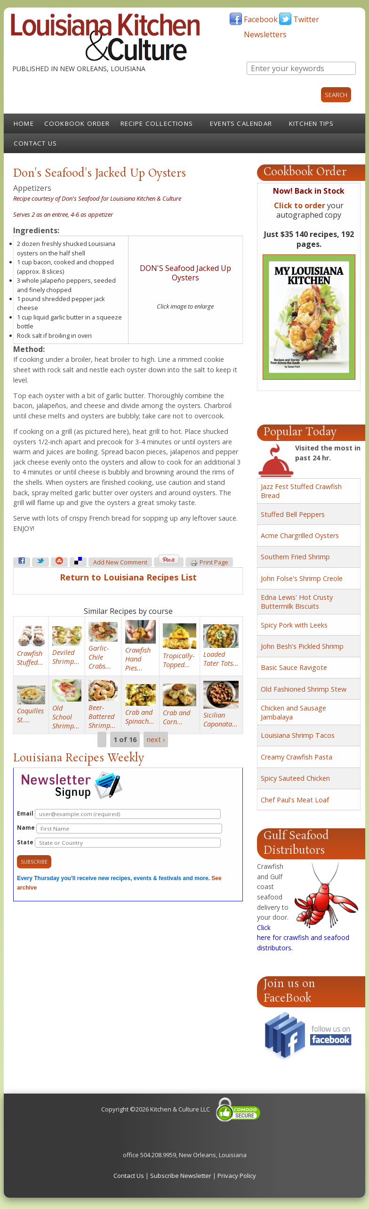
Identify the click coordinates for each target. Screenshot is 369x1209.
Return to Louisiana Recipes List (128, 577)
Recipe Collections (156, 123)
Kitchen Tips (311, 123)
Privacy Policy (236, 1175)
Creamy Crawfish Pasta (296, 756)
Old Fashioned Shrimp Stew (303, 689)
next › (156, 739)
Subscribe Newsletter (180, 1175)
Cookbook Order (77, 123)
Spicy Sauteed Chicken (295, 778)
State (119, 843)
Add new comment (120, 562)
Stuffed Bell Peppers (293, 514)
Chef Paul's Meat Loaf (295, 799)
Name (119, 828)
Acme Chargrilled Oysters (300, 535)
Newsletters (265, 34)
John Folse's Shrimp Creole (302, 578)
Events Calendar (241, 123)
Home (24, 123)
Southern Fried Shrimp (295, 556)
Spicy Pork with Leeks (294, 625)
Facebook (261, 19)
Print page (209, 562)
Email (119, 814)
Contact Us (35, 143)
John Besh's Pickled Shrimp (302, 646)
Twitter (306, 19)
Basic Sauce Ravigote (294, 667)
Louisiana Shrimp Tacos (298, 735)
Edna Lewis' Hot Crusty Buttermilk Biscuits (297, 602)
